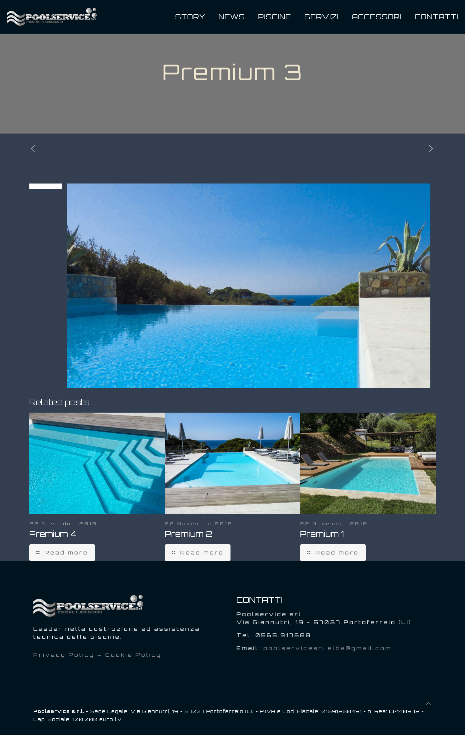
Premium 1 (322, 534)
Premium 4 (52, 534)
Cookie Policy (133, 654)
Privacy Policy (64, 654)
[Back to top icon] (429, 703)
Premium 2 (188, 534)
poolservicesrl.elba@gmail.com (327, 648)
